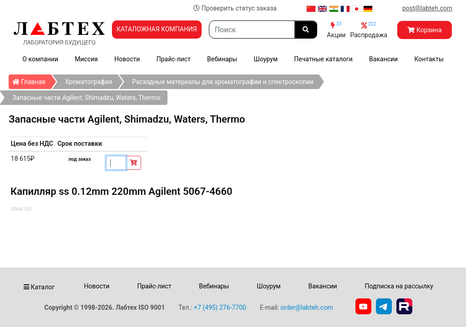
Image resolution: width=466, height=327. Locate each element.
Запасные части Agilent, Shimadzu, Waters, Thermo (86, 97)
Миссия (86, 59)
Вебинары (222, 59)
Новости (127, 59)
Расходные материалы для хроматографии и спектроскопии (223, 81)
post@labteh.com (427, 8)
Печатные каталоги (323, 59)
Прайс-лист (174, 59)
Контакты (429, 59)
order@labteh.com (306, 307)
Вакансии (383, 59)
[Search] (252, 29)
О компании (40, 59)
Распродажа (368, 30)
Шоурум (266, 59)
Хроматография (88, 81)
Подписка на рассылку (399, 286)
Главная (31, 79)
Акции (336, 30)
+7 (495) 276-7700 (220, 307)
